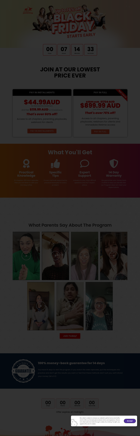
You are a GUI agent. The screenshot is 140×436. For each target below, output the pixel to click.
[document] (70, 218)
